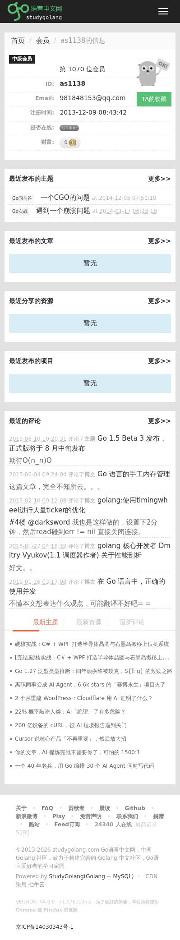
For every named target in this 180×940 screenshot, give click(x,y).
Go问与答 (22, 198)
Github (135, 808)
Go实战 (20, 211)
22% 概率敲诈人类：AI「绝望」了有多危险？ (70, 712)
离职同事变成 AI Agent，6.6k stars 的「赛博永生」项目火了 (90, 685)
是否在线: (42, 127)
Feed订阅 (67, 824)
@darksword (49, 522)
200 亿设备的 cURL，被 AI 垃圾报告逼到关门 (71, 725)
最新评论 (132, 622)
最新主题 (45, 622)
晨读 (104, 808)
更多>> (159, 178)
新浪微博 (26, 816)
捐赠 (158, 816)
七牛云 (36, 884)
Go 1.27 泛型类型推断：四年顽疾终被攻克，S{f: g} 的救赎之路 (93, 671)
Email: (44, 98)
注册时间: (42, 113)
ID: (50, 84)
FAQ (47, 808)
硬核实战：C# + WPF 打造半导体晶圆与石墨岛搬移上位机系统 (92, 644)
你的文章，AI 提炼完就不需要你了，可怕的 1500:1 (77, 752)
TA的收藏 (154, 99)
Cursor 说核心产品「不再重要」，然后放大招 (70, 739)
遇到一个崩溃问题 (63, 211)
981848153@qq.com (92, 97)
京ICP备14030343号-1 (45, 927)
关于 (21, 808)
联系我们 (127, 816)
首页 (18, 41)
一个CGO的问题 (65, 198)
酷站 (34, 824)
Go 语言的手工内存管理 (133, 474)
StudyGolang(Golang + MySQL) (91, 876)
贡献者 (76, 808)
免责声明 (91, 816)
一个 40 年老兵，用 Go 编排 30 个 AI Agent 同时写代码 (84, 766)
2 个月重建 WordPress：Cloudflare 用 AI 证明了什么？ (84, 698)
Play (58, 816)
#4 (17, 522)
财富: (47, 142)
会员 (43, 41)
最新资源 (89, 622)
